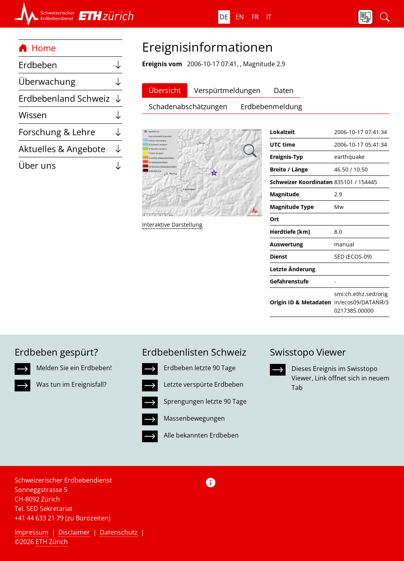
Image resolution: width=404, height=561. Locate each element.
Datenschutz (119, 532)
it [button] (268, 17)
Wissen (70, 115)
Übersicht (165, 90)
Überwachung (70, 81)
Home (37, 48)
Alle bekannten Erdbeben (201, 435)
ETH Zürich (52, 541)
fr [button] (255, 17)
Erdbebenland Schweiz (70, 98)
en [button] (240, 17)
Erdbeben (70, 65)
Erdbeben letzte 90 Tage (200, 367)
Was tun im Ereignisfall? (71, 384)
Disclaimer (74, 532)
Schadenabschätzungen (188, 106)
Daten (284, 90)
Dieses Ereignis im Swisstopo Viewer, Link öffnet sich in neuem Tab (340, 378)
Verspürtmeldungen (227, 90)
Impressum (32, 532)
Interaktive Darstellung (172, 224)
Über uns (70, 165)
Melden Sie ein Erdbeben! (74, 367)
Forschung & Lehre (70, 132)
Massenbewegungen (194, 418)
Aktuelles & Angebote (70, 149)
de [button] (224, 17)
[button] (45, 14)
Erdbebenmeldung (271, 106)
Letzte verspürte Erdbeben (203, 384)
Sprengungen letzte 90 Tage (205, 401)
